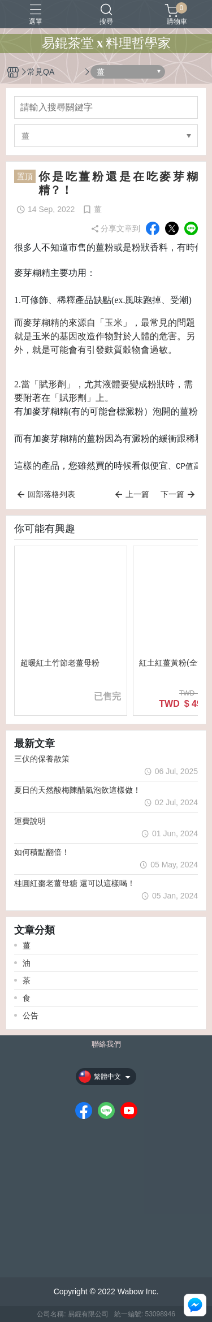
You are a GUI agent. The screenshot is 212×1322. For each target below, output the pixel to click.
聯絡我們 (106, 1044)
